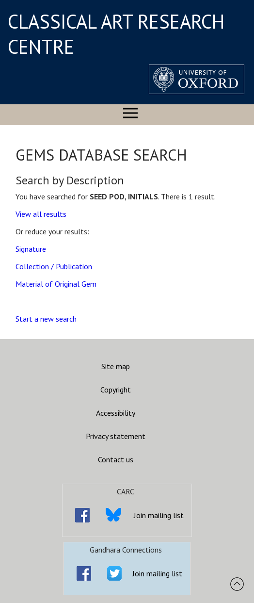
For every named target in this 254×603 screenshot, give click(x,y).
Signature (31, 249)
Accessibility (115, 413)
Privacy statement (115, 436)
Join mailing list (159, 515)
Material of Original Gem (56, 284)
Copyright (115, 389)
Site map (115, 366)
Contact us (115, 459)
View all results (41, 214)
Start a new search (46, 319)
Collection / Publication (54, 266)
